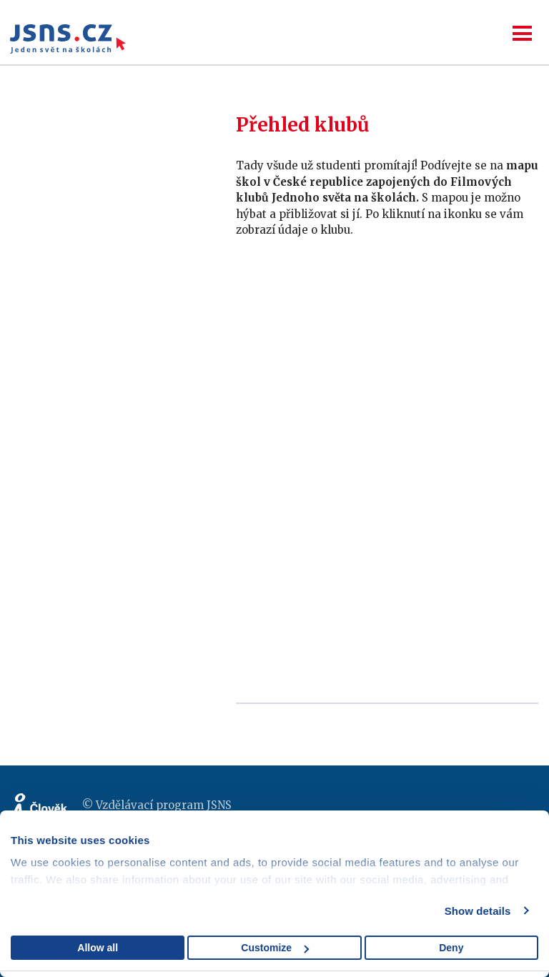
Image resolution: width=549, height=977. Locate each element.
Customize (275, 947)
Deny (451, 947)
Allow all (97, 947)
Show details (478, 911)
